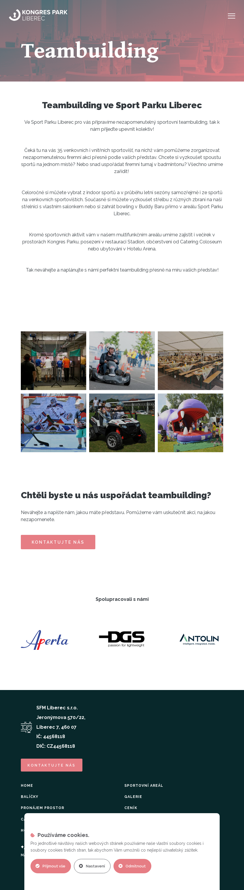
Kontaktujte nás (58, 542)
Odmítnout (132, 866)
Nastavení (92, 866)
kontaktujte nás (52, 765)
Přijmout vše (50, 866)
